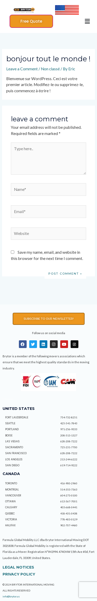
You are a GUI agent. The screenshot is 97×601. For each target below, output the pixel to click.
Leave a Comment (22, 68)
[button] (31, 21)
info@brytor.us (11, 596)
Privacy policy (19, 574)
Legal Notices (18, 567)
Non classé (50, 68)
